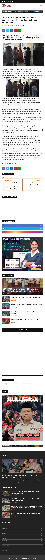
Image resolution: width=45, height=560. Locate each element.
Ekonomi (4, 548)
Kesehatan (4, 550)
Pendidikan (4, 540)
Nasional (4, 533)
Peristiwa (4, 530)
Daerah (3, 525)
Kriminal (22, 25)
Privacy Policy (15, 558)
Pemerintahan (5, 528)
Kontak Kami (35, 558)
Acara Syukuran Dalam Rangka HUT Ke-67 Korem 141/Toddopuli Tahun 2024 (19, 476)
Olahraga (4, 538)
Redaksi (8, 558)
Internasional (5, 545)
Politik (3, 543)
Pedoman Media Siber (26, 558)
